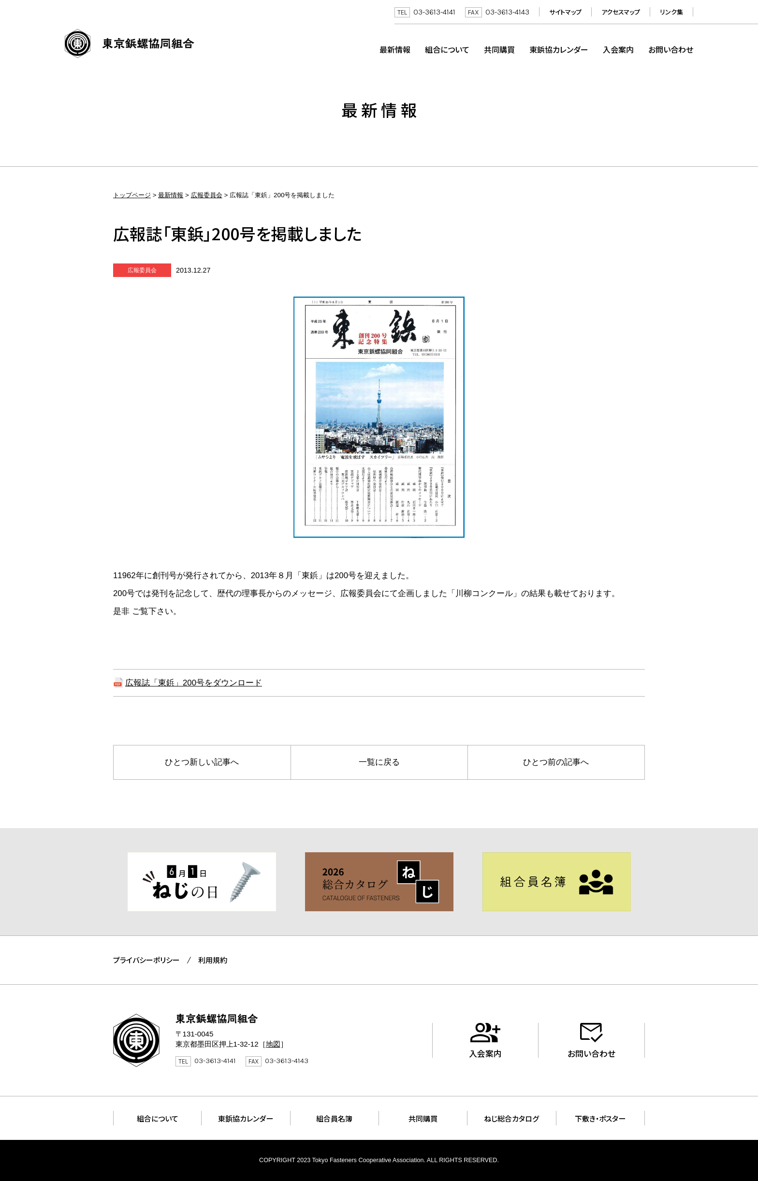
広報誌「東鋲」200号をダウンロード (193, 682)
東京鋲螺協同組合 (129, 43)
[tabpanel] (202, 881)
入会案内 (618, 49)
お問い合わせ (670, 49)
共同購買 (499, 49)
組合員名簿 (334, 1118)
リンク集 (671, 11)
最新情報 (394, 49)
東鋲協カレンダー (558, 49)
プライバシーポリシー (146, 960)
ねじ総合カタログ (511, 1118)
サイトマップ (565, 11)
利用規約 (212, 960)
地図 (273, 1044)
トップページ (132, 195)
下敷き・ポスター (600, 1118)
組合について (447, 49)
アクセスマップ (620, 11)
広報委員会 (206, 195)
